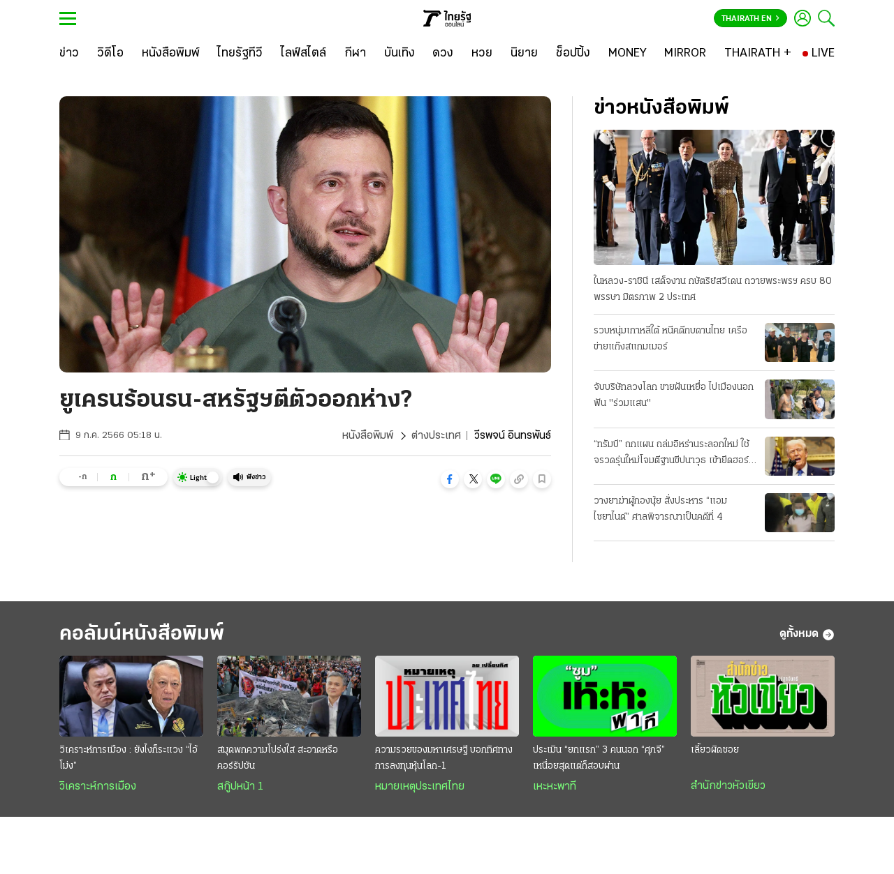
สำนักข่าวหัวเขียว (728, 786)
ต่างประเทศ (436, 436)
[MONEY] (627, 53)
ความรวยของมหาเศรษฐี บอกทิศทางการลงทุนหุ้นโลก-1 (444, 758)
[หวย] (481, 53)
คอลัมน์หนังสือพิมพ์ (141, 634)
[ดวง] (442, 53)
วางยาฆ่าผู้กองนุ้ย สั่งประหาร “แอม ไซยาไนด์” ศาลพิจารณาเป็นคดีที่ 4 (660, 509)
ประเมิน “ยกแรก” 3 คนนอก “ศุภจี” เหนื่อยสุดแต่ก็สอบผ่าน (599, 758)
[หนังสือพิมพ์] (171, 53)
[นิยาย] (524, 53)
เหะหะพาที (554, 786)
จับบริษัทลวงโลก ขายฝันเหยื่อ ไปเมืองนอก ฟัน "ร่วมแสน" (674, 395)
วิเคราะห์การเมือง (97, 786)
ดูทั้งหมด (807, 634)
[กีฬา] (355, 53)
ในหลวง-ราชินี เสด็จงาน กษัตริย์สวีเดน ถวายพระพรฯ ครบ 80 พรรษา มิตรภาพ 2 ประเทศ (713, 289)
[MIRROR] (685, 53)
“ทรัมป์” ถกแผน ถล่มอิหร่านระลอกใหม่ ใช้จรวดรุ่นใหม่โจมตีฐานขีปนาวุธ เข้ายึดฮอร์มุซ (671, 454)
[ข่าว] (69, 53)
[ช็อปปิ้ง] (573, 53)
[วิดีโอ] (110, 53)
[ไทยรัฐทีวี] (240, 53)
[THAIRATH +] (757, 53)
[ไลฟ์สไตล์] (303, 53)
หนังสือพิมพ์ (367, 436)
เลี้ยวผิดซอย (715, 750)
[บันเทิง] (399, 53)
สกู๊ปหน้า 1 (240, 786)
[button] (450, 479)
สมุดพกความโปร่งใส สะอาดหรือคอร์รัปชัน (277, 758)
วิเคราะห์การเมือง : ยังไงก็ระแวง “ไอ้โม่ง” (128, 758)
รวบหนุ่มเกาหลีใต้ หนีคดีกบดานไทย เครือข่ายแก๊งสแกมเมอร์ (670, 339)
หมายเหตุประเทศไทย (419, 786)
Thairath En (750, 19)
